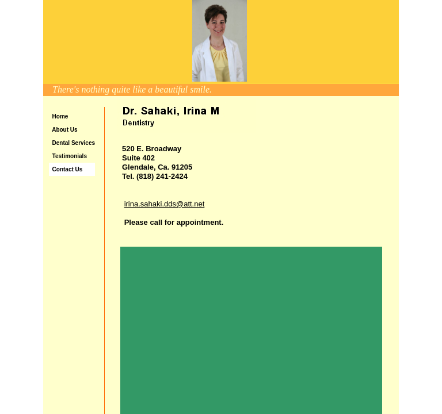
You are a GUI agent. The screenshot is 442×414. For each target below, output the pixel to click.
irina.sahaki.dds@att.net (164, 204)
